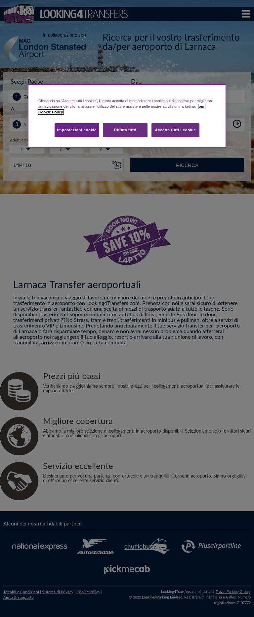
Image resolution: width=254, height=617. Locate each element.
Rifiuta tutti (125, 130)
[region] (127, 116)
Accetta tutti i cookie (175, 130)
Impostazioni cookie (77, 130)
